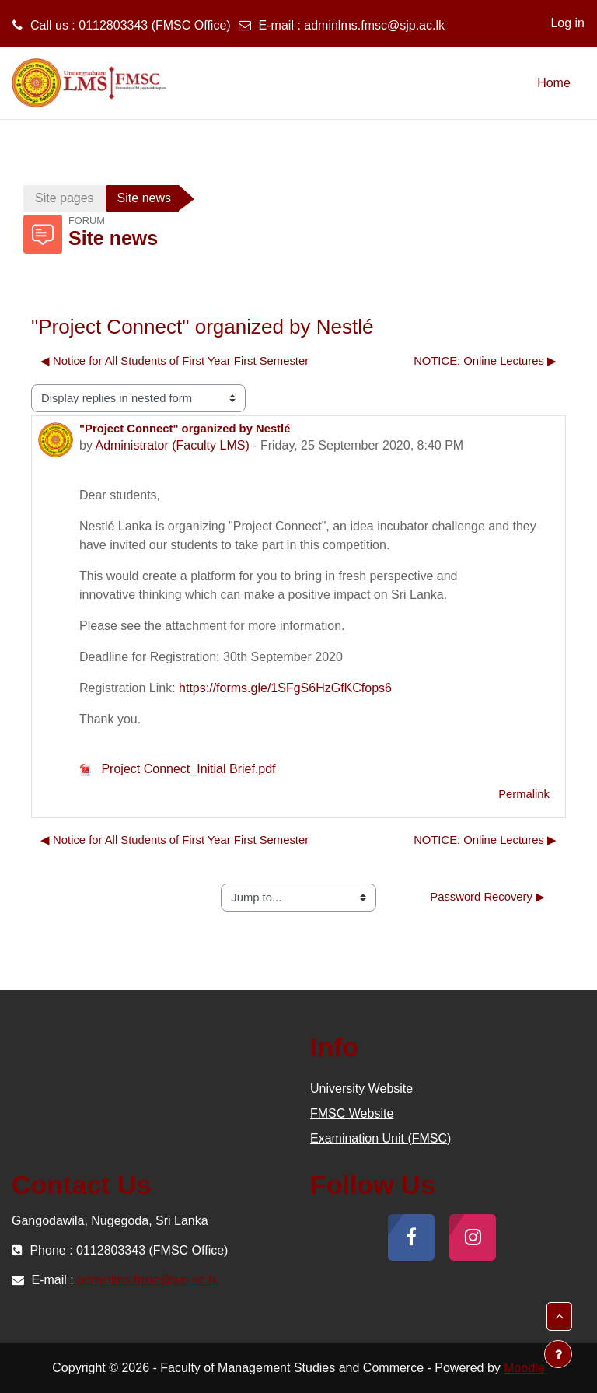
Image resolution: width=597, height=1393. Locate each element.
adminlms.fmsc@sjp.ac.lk (374, 25)
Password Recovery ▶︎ (487, 897)
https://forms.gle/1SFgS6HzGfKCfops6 (285, 688)
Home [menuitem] (554, 82)
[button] (559, 1316)
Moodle (524, 1367)
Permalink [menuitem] (524, 794)
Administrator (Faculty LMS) (172, 445)
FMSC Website (351, 1113)
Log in (567, 23)
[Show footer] (558, 1354)
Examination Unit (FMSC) (380, 1138)
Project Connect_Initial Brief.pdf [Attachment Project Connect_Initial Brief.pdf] (177, 768)
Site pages (64, 198)
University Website (361, 1088)
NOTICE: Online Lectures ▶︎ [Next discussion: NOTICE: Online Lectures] (485, 361)
